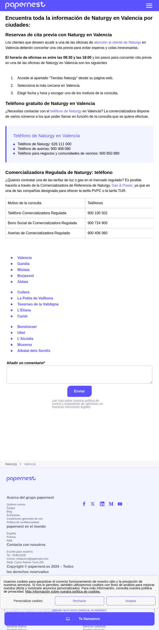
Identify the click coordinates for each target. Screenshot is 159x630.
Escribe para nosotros (20, 551)
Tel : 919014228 (16, 555)
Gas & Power (122, 185)
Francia (11, 537)
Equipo (11, 508)
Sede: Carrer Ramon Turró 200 (25, 562)
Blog (9, 511)
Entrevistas (13, 515)
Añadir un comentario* (79, 372)
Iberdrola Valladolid (94, 626)
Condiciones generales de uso (25, 518)
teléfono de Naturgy (66, 111)
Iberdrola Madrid (16, 626)
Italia (9, 540)
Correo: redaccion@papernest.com (27, 558)
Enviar (79, 391)
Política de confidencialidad (23, 522)
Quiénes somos (16, 504)
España (11, 533)
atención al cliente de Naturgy (117, 42)
